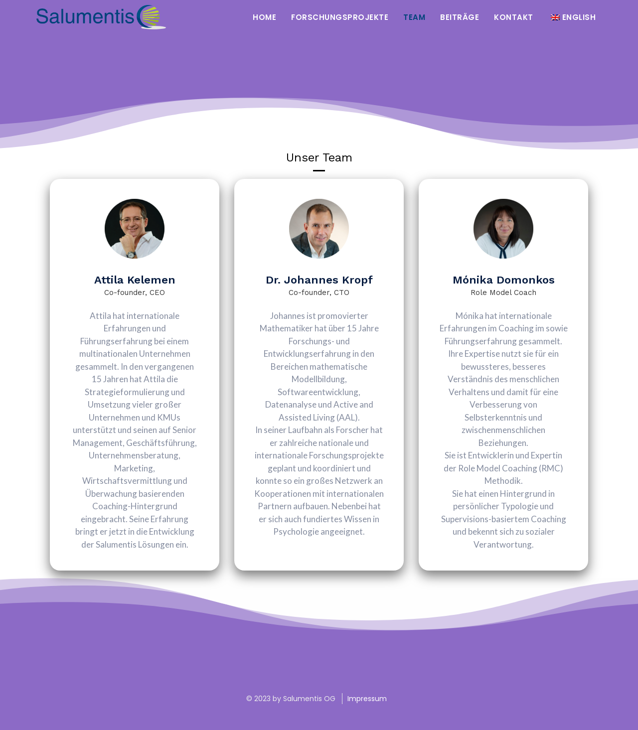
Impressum (367, 699)
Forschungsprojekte (339, 17)
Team (414, 17)
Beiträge (459, 17)
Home (264, 17)
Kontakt (513, 17)
